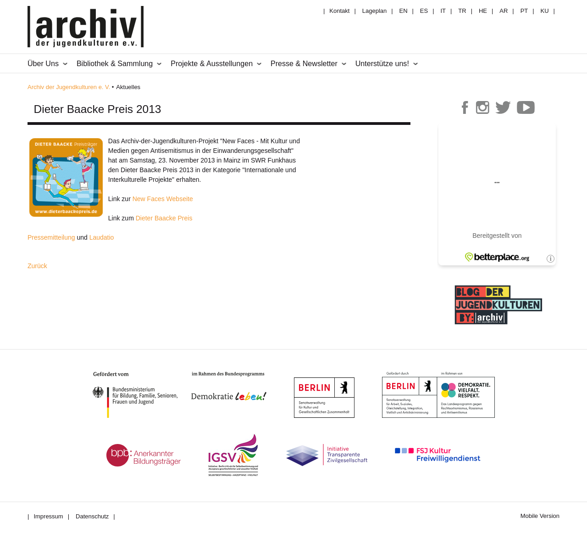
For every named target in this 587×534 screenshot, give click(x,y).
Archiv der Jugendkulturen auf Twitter (503, 107)
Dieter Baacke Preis (164, 218)
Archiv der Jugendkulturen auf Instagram (482, 107)
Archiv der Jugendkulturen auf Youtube (525, 107)
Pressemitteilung (51, 237)
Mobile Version (540, 515)
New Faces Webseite (163, 198)
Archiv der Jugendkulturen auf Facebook (465, 107)
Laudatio (101, 237)
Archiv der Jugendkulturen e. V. (69, 87)
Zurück (37, 266)
